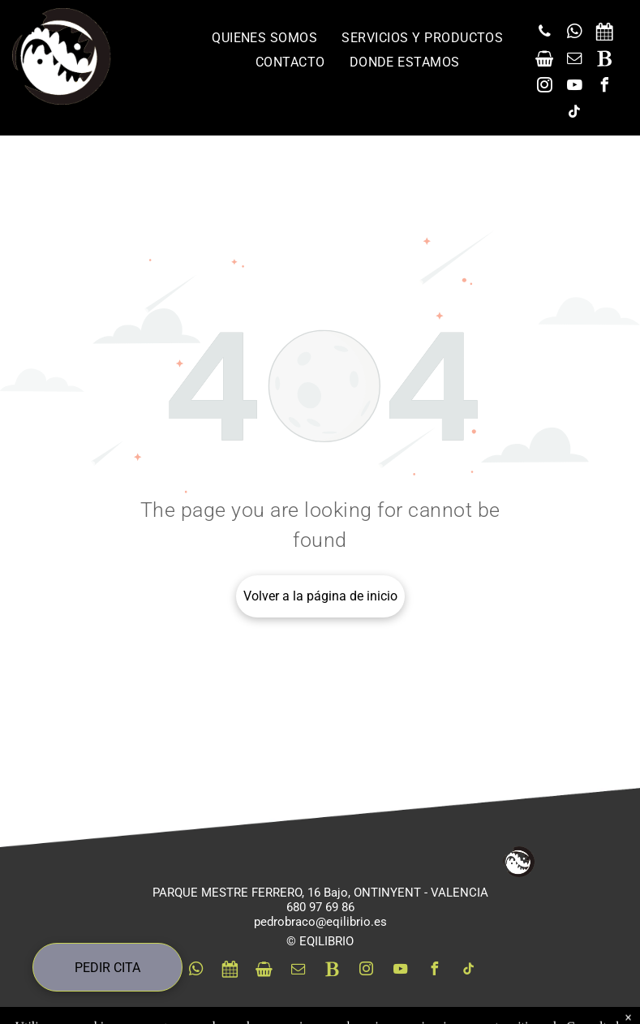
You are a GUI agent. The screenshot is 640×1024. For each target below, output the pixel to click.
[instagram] (544, 87)
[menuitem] (264, 37)
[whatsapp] (574, 33)
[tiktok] (574, 114)
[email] (574, 60)
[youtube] (574, 87)
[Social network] (604, 33)
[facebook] (604, 87)
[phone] (544, 33)
